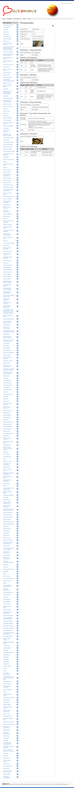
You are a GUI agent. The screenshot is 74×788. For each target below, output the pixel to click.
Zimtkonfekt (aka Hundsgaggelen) (7, 743)
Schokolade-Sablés (7, 621)
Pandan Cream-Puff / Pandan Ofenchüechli (8, 510)
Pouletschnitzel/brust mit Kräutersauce (8, 543)
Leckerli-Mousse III (7, 385)
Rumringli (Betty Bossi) (8, 569)
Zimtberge (5, 740)
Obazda (5, 485)
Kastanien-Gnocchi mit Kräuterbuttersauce (8, 340)
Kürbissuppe (6, 376)
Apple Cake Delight (7, 51)
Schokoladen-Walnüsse (8, 628)
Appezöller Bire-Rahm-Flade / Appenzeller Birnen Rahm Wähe (8, 48)
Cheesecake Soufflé (8, 126)
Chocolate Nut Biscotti (8, 137)
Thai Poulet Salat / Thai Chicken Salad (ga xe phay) (8, 678)
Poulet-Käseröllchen (8, 540)
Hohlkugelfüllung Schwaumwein (7, 292)
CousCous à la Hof (7, 146)
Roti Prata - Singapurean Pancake (8, 562)
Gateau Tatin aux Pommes (7, 207)
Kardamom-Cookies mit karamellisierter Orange (8, 331)
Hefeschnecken (7, 267)
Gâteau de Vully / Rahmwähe (7, 248)
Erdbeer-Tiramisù (7, 170)
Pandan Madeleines (8, 517)
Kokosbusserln (6, 355)
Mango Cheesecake (8, 422)
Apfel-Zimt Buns (7, 36)
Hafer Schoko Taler (7, 251)
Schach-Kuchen (7, 594)
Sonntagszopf (6, 645)
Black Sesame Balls (8, 98)
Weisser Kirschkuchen (8, 724)
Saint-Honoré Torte (7, 580)
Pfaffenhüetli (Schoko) (8, 521)
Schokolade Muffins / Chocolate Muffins (8, 618)
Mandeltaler (6, 419)
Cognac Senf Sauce (8, 144)
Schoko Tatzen (6, 603)
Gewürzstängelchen (8, 214)
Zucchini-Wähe (6, 774)
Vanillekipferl (6, 702)
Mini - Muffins (6, 454)
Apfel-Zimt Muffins (7, 39)
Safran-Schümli (6, 576)
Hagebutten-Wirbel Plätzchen (7, 257)
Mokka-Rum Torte (7, 461)
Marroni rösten (6, 431)
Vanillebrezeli (6, 700)
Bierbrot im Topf (7, 83)
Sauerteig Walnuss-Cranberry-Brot (7, 586)
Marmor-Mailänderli (7, 426)
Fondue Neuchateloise (8, 196)
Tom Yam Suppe (7, 683)
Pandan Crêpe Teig (7, 512)
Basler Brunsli (6, 75)
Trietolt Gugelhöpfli (7, 689)
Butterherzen (6, 115)
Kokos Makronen (7, 350)
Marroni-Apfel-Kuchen (8, 433)
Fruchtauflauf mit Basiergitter (7, 202)
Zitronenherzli (6, 763)
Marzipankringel (7, 445)
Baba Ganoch (6, 67)
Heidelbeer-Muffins (7, 269)
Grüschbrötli (6, 245)
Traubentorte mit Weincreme (7, 686)
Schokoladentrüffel (7, 636)
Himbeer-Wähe (6, 279)
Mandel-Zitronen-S (7, 410)
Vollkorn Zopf (6, 714)
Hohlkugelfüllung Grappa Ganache (7, 289)
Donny (34, 34)
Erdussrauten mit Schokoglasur (7, 175)
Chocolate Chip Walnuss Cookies (7, 135)
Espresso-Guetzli (7, 178)
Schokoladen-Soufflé (8, 626)
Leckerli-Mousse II (7, 382)
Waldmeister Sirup (7, 716)
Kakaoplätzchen (7, 324)
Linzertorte (5, 392)
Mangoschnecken (7, 424)
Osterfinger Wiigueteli (8, 495)
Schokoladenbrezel (7, 630)
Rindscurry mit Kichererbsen (6, 558)
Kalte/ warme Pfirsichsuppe (6, 327)
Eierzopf (5, 167)
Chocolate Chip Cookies (6, 131)
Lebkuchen (5, 378)
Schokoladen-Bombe (8, 623)
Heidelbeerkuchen (7, 272)
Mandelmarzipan (7, 415)
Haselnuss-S (6, 263)
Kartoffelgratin (6, 334)
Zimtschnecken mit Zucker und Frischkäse (8, 750)
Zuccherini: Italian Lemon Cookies (7, 771)
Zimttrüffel (5, 755)
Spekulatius (6, 650)
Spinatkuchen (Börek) (8, 652)
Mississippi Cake (7, 456)
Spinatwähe (6, 657)
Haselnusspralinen (7, 265)
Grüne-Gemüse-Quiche (8, 243)
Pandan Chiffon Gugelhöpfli (7, 506)
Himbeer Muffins (7, 274)
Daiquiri (5, 161)
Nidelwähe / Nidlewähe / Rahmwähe (8, 473)
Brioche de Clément (7, 106)
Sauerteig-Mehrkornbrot (6, 589)
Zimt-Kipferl (6, 738)
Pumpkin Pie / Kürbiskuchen (6, 552)
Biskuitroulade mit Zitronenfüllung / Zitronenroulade (7, 92)
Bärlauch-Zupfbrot (7, 118)
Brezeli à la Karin (7, 104)
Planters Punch (6, 538)
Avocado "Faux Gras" (8, 64)
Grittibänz (5, 240)
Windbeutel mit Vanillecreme (6, 727)
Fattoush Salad (6, 182)
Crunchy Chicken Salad (8, 151)
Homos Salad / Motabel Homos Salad (8, 296)
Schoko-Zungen (7, 609)
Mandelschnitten (7, 417)
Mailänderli (5, 399)
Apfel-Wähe (6, 34)
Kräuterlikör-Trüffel (7, 360)
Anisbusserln (6, 32)
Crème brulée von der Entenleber (8, 154)
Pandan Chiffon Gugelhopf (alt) (7, 502)
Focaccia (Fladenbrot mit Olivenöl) (8, 190)
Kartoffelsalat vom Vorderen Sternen (7, 337)
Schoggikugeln (6, 601)
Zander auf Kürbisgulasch (6, 733)
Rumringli (5, 567)
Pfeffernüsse (6, 526)
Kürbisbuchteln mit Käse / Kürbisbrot (7, 373)
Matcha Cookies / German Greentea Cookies (7, 448)
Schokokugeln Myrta (8, 615)
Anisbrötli (5, 29)
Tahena (5, 670)
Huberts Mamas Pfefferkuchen (7, 306)
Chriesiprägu (6, 140)
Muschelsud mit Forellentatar (7, 464)
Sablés (4, 573)
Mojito (4, 459)
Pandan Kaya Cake (7, 515)
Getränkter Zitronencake (6, 211)
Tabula (4, 668)
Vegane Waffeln (7, 704)
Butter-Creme (6, 111)
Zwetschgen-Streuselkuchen (7, 777)
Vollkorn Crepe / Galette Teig (7, 711)
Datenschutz (69, 3)
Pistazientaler (6, 531)
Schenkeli (5, 597)
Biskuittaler (5, 96)
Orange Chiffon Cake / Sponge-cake (8, 489)
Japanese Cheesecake (8, 319)
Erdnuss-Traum (6, 172)
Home (4, 18)
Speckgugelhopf (7, 648)
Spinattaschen (6, 654)
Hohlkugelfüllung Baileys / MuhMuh (7, 282)
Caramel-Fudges (7, 120)
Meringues (5, 452)
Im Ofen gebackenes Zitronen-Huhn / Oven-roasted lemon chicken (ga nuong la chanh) (8, 311)
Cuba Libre (5, 157)
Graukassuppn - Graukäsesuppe (7, 234)
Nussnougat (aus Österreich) (7, 480)
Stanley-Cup (6, 664)
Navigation (9, 18)
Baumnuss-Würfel (7, 77)
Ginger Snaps (6, 216)
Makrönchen (6, 401)
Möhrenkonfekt (6, 467)
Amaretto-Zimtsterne (8, 25)
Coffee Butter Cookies (8, 142)
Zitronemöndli (6, 758)
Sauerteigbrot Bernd (8, 592)
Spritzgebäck (6, 661)
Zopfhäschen (6, 768)
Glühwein (5, 218)
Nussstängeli (6, 483)
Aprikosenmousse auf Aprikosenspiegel (8, 54)
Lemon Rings (6, 387)
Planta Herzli (6, 535)
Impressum (62, 3)
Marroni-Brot (6, 435)
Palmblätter (6, 497)
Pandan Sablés (6, 519)
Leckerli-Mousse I (7, 380)
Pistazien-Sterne (7, 528)
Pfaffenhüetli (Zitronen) (8, 524)
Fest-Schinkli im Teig (8, 185)
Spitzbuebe (5, 659)
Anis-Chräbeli (6, 27)
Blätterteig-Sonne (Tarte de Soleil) (7, 101)
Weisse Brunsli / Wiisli (8, 722)
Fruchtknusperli (6, 204)
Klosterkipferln (6, 348)
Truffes (4, 691)
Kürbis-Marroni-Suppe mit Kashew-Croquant (8, 369)
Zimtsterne (5, 753)
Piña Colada (6, 533)
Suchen (24, 18)
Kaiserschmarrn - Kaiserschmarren (7, 322)
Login (29, 18)
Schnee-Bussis (6, 599)
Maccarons (5, 396)
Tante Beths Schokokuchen (6, 674)
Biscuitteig (5, 89)
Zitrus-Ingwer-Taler (7, 766)
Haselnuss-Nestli (7, 260)
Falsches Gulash (7, 180)
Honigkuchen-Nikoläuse (6, 299)
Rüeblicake (5, 571)
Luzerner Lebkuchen (8, 394)
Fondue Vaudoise (7, 198)
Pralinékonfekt (6, 546)
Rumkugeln (6, 564)
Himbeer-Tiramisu (7, 276)
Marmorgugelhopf (7, 428)
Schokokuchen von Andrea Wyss (7, 612)
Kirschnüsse (6, 345)
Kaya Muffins (6, 343)
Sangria (5, 583)
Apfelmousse (6, 41)
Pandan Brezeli (6, 499)
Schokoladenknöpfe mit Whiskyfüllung (8, 633)
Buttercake (5, 113)
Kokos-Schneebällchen (8, 352)
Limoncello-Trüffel (7, 389)
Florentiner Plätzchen (8, 187)
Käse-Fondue (6, 363)
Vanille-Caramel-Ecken (8, 697)
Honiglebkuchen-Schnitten (7, 303)
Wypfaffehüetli (6, 730)
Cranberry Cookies (7, 149)
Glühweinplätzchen (7, 224)
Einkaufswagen (17, 18)
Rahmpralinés (6, 555)
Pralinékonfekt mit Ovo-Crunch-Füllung (8, 549)
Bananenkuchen (7, 72)
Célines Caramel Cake (8, 159)
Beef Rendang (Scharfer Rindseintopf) (8, 80)
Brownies (5, 108)
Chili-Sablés (6, 128)
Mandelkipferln (6, 412)
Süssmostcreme (7, 666)
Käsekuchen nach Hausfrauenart (7, 366)
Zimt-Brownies (6, 736)
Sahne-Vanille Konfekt (8, 578)
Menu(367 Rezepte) (52, 9)
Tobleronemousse (7, 681)
